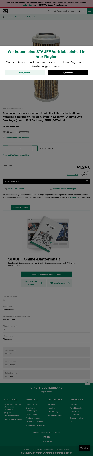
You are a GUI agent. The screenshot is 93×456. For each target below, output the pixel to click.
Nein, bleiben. (25, 72)
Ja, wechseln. (68, 72)
